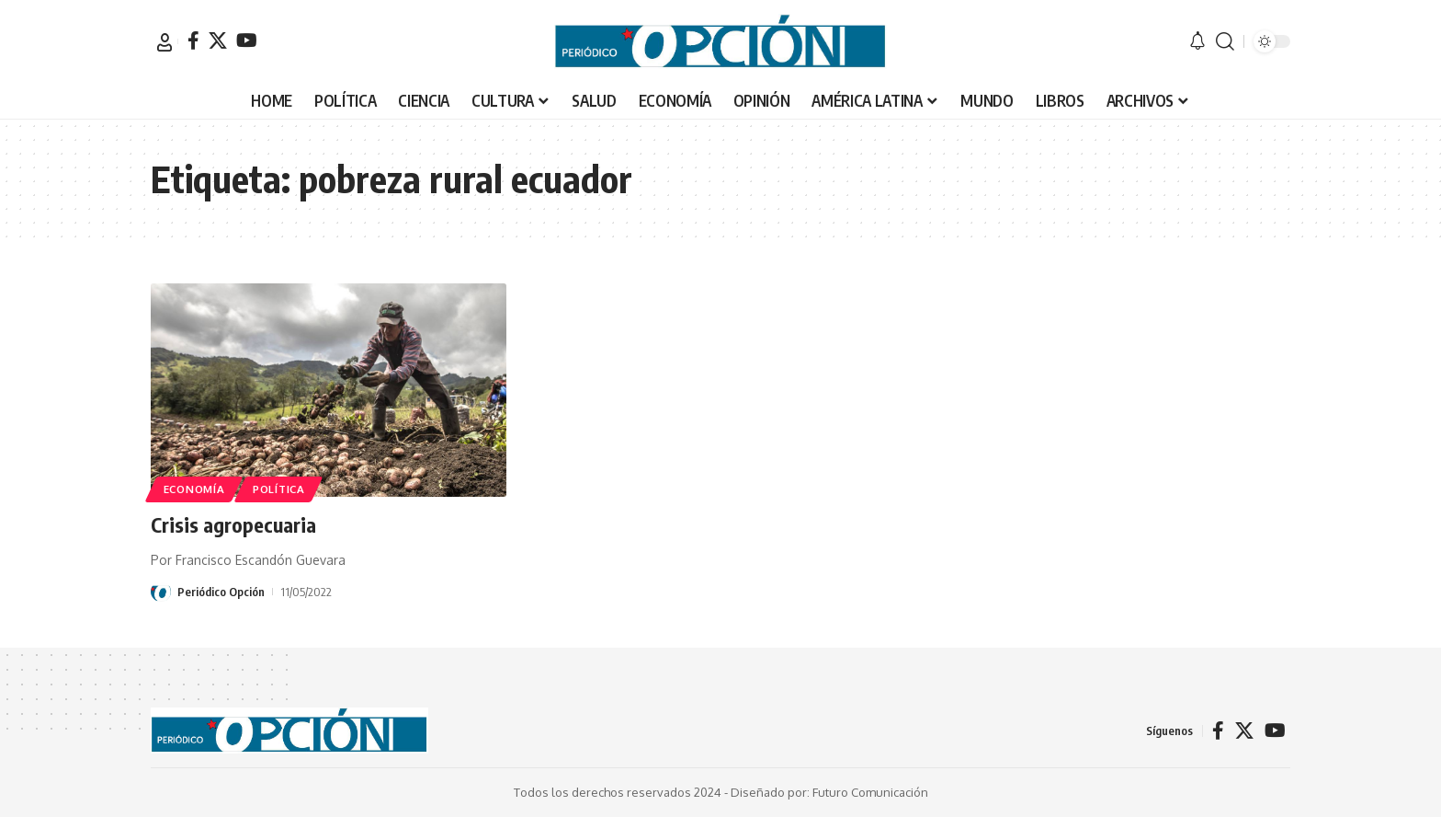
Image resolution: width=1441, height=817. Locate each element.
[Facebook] (193, 40)
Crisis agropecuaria (233, 524)
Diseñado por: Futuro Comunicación (829, 792)
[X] (218, 40)
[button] (164, 42)
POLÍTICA (279, 489)
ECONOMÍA (194, 489)
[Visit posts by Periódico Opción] (161, 591)
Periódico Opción (221, 591)
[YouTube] (247, 40)
